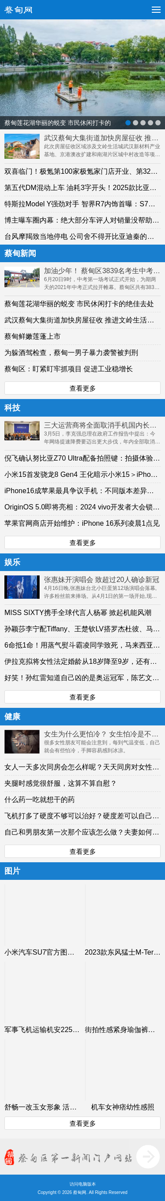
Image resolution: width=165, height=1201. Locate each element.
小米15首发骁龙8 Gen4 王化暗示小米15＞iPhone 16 (82, 474)
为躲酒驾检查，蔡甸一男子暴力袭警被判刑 (71, 352)
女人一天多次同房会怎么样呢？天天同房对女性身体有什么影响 (82, 767)
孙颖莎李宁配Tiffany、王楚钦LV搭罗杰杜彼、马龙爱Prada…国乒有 (82, 629)
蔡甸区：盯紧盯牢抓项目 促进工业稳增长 (68, 369)
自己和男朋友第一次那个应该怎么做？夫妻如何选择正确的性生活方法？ (82, 832)
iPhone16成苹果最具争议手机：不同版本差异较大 (82, 490)
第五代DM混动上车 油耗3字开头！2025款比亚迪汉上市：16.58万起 (82, 187)
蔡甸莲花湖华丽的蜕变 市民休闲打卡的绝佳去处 (79, 304)
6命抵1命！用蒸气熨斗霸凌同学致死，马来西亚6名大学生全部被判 (82, 645)
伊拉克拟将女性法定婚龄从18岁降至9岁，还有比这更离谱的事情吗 (82, 661)
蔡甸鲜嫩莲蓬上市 (32, 336)
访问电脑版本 (83, 1184)
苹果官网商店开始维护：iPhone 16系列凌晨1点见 (82, 523)
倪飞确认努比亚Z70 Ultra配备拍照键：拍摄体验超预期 (82, 458)
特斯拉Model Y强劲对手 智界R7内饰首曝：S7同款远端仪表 (82, 204)
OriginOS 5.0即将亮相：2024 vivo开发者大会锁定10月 (82, 507)
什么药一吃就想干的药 (39, 799)
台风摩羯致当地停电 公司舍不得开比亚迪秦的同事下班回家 (82, 236)
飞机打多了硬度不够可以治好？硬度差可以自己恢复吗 (82, 816)
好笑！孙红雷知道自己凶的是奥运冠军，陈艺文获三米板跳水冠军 (82, 677)
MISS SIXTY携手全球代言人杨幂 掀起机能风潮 (77, 612)
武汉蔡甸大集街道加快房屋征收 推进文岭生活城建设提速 (82, 320)
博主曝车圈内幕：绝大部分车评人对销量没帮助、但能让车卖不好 (82, 220)
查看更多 (83, 388)
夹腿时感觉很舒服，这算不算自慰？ (60, 783)
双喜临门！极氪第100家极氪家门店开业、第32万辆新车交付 (82, 171)
